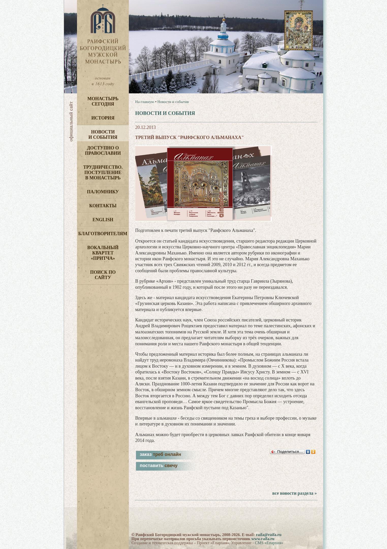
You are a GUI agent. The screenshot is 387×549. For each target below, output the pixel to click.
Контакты (102, 205)
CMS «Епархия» (269, 543)
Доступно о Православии (103, 150)
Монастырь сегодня (103, 101)
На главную (144, 102)
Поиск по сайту (103, 275)
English (102, 219)
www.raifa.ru (262, 539)
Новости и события (102, 134)
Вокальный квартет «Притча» (102, 253)
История (103, 118)
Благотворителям (102, 233)
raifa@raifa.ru (269, 535)
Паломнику (103, 191)
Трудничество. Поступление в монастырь (102, 172)
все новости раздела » (294, 493)
